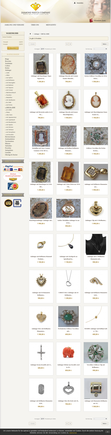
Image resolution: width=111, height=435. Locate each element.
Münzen (7, 143)
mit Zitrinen (9, 127)
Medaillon (9, 97)
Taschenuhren (9, 141)
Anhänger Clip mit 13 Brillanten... (95, 220)
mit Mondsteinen (11, 122)
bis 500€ (8, 102)
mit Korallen (10, 134)
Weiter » (105, 44)
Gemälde (8, 152)
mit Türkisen (9, 129)
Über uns (35, 25)
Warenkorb (12, 33)
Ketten (7, 68)
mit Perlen (9, 105)
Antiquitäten (9, 150)
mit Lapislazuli (10, 120)
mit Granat (9, 90)
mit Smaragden (10, 82)
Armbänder (8, 63)
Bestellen (13, 48)
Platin (8, 112)
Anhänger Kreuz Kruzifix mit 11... (41, 365)
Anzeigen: (37, 49)
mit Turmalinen (10, 132)
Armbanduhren (10, 139)
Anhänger (8, 70)
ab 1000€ (9, 110)
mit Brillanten (10, 80)
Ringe (7, 59)
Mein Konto (51, 25)
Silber (8, 75)
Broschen (8, 61)
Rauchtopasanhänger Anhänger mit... (41, 220)
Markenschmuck (11, 92)
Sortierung (89, 49)
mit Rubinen (9, 85)
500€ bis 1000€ (10, 107)
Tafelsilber (8, 146)
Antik (7, 73)
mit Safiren (9, 77)
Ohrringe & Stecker (11, 155)
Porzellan (8, 148)
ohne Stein (9, 115)
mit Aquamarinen (11, 117)
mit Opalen (9, 125)
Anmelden (80, 3)
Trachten (8, 95)
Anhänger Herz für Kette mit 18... (68, 401)
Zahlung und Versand (14, 25)
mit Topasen (9, 87)
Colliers (7, 66)
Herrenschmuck (10, 137)
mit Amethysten (10, 100)
